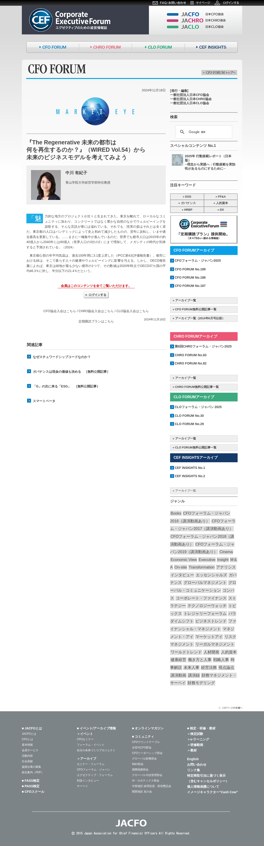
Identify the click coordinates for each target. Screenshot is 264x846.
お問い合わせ (196, 764)
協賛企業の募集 (31, 766)
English (193, 759)
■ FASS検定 (30, 780)
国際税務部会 (140, 769)
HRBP (188, 209)
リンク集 (193, 770)
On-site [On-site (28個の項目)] (180, 567)
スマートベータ (44, 401)
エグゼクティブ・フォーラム (95, 775)
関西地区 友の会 (142, 791)
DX (222, 209)
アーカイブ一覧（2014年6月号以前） (200, 318)
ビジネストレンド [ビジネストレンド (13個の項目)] (211, 621)
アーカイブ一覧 (185, 300)
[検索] (203, 132)
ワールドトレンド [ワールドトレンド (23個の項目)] (186, 652)
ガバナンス (188, 203)
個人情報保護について (203, 786)
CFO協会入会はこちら (59, 311)
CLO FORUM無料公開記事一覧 (195, 447)
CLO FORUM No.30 (189, 415)
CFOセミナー (85, 739)
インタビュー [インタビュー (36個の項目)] (182, 575)
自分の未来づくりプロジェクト (96, 750)
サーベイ (82, 786)
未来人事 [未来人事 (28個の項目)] (191, 667)
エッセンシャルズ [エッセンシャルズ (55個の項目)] (211, 575)
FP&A (222, 196)
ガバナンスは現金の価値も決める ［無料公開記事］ (71, 371)
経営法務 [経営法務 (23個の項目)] (209, 667)
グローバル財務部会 (144, 758)
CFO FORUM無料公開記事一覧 (195, 309)
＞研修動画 (195, 745)
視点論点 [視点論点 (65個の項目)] (226, 667)
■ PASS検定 (30, 786)
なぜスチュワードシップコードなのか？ (62, 357)
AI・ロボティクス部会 (145, 780)
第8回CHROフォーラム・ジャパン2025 (203, 346)
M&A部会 (137, 764)
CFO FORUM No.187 (190, 286)
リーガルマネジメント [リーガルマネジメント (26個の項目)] (214, 644)
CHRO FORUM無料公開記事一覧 (197, 387)
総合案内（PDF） (33, 772)
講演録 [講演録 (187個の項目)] (194, 675)
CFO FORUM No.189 (190, 269)
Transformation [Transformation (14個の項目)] (201, 567)
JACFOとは (29, 733)
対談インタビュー (88, 780)
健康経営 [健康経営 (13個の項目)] (178, 660)
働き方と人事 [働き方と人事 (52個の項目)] (199, 660)
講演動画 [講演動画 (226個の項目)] (178, 675)
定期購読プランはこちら (96, 321)
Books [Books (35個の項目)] (176, 513)
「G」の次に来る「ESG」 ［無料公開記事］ (66, 386)
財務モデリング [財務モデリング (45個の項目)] (201, 683)
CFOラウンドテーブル (146, 742)
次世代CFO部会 (142, 747)
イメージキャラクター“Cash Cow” (212, 792)
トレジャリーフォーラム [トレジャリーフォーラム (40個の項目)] (205, 613)
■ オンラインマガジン (148, 728)
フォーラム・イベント (90, 744)
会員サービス (30, 750)
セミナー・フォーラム (90, 764)
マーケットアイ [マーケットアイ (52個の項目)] (209, 637)
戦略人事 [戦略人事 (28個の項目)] (221, 660)
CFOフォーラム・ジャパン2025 (198, 260)
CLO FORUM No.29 (189, 424)
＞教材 (192, 750)
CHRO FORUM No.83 (190, 355)
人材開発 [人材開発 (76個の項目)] (211, 652)
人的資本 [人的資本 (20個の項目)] (229, 652)
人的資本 (222, 203)
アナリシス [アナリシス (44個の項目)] (226, 567)
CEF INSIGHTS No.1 (190, 468)
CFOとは (27, 739)
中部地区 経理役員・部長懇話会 (151, 786)
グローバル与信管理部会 (147, 775)
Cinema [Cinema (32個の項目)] (226, 552)
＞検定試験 (195, 734)
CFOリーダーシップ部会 (147, 753)
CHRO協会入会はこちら (96, 311)
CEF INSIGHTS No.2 (190, 476)
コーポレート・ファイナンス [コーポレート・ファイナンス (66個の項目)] (201, 598)
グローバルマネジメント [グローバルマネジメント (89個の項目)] (205, 582)
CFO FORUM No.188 (190, 277)
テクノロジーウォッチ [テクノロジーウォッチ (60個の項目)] (207, 606)
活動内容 (27, 755)
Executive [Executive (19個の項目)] (207, 559)
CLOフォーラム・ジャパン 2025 (198, 407)
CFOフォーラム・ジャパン (93, 769)
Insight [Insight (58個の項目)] (222, 559)
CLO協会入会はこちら (132, 311)
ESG (188, 196)
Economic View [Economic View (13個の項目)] (184, 559)
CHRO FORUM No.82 (190, 363)
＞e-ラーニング (198, 739)
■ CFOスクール (33, 791)
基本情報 (27, 744)
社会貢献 (27, 761)
